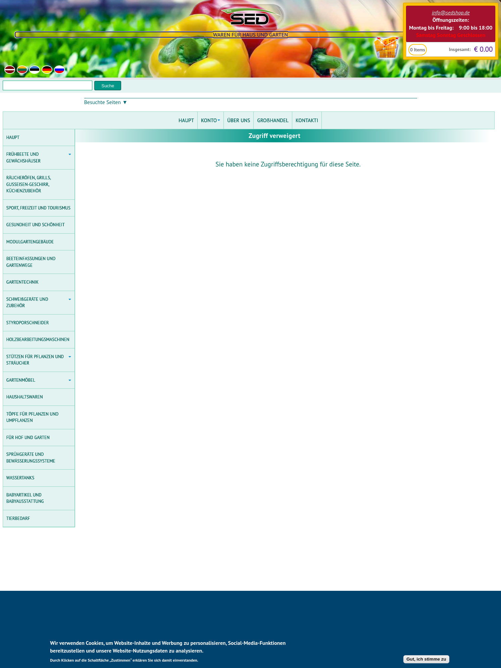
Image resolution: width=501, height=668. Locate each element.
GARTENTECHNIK (22, 282)
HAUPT (12, 137)
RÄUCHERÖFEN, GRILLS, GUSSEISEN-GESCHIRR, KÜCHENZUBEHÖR (28, 184)
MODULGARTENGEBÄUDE (30, 242)
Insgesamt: (459, 49)
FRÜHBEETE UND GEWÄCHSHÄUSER (38, 157)
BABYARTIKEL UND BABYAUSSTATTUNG (25, 498)
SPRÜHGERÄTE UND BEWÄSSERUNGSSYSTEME (30, 457)
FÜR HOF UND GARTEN (28, 437)
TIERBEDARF (18, 518)
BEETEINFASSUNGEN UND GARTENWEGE (30, 262)
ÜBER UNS (238, 120)
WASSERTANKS (20, 478)
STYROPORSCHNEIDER (27, 323)
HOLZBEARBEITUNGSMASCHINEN (37, 339)
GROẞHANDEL (272, 120)
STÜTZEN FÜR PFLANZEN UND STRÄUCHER (38, 360)
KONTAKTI (307, 120)
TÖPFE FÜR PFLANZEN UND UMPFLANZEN (32, 417)
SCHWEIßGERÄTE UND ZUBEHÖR (38, 302)
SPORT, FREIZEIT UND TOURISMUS (38, 208)
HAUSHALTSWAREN (24, 397)
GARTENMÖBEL (38, 380)
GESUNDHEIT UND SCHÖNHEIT (35, 225)
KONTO (210, 120)
